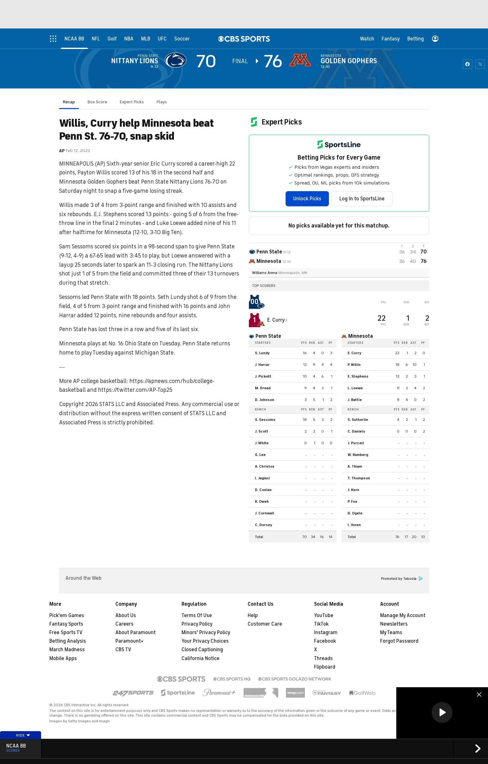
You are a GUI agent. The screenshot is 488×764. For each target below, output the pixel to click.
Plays (162, 102)
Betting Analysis (67, 641)
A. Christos (265, 466)
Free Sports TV (66, 632)
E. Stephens (358, 376)
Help (253, 615)
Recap (69, 102)
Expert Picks (132, 102)
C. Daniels (356, 431)
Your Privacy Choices (205, 641)
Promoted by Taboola (402, 579)
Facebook (325, 641)
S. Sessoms (265, 419)
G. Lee (260, 455)
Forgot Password (399, 641)
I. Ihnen (354, 525)
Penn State (148, 55)
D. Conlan (263, 490)
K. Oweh (262, 501)
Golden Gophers (349, 61)
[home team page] (301, 60)
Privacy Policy (197, 624)
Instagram (325, 632)
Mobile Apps (63, 658)
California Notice (200, 658)
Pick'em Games (66, 615)
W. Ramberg (358, 455)
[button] (442, 712)
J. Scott (261, 431)
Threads (323, 658)
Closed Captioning (202, 649)
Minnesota (331, 55)
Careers (124, 624)
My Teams (391, 632)
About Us (125, 615)
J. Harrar (262, 365)
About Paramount (135, 632)
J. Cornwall (264, 513)
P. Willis (354, 365)
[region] (442, 713)
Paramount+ (129, 641)
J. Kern (353, 490)
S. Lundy (262, 353)
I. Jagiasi (262, 478)
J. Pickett (263, 376)
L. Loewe (355, 388)
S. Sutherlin (358, 419)
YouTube (323, 615)
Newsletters (394, 624)
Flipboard (324, 667)
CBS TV (123, 649)
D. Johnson (264, 400)
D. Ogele (355, 513)
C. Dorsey (263, 525)
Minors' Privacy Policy (206, 632)
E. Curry (276, 320)
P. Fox (352, 501)
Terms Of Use (197, 615)
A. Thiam (355, 466)
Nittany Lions (134, 61)
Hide (23, 735)
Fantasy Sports (66, 624)
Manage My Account (402, 615)
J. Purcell (356, 443)
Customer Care (265, 624)
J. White (262, 443)
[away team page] (177, 60)
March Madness (67, 649)
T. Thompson (359, 478)
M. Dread (262, 388)
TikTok (321, 624)
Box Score (97, 102)
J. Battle (355, 400)
